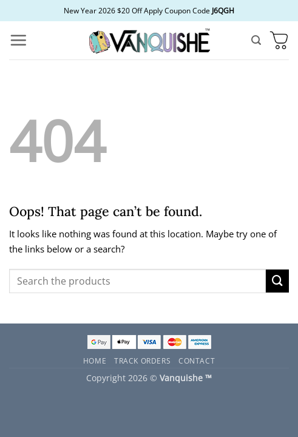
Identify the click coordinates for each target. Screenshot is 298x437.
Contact (196, 360)
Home (94, 360)
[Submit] (277, 281)
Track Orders (142, 360)
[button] (18, 40)
